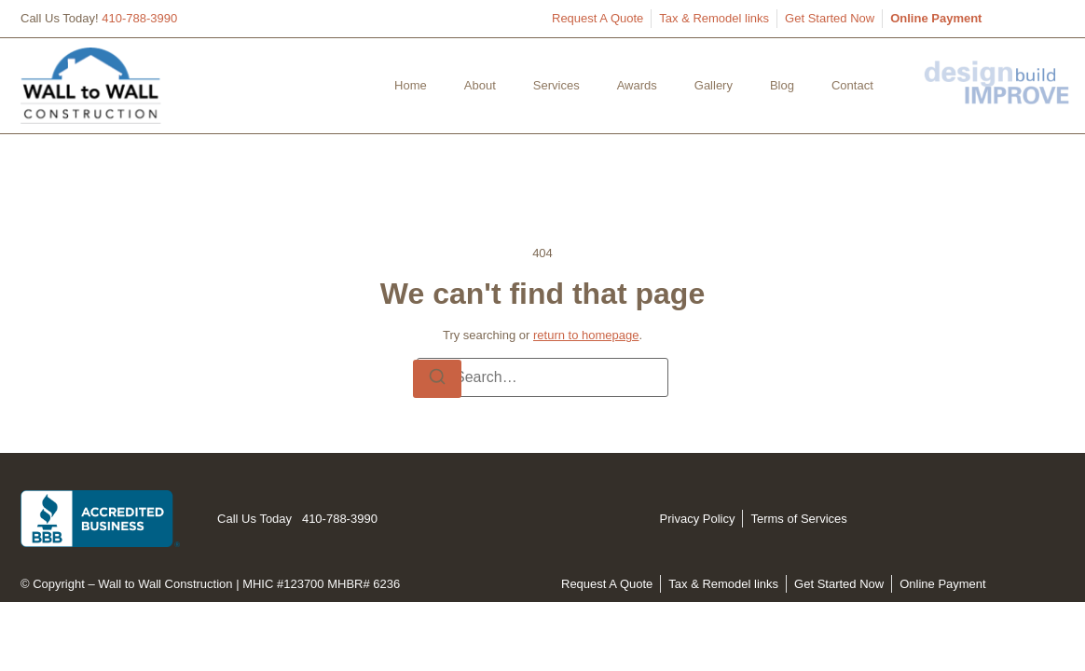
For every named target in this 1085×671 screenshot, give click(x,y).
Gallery (713, 85)
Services (556, 85)
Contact (852, 85)
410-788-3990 (139, 18)
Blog (782, 85)
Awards (637, 85)
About (480, 85)
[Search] (437, 379)
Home (410, 85)
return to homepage (586, 335)
